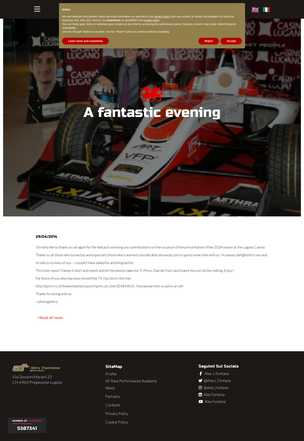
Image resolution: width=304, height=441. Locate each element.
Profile (111, 373)
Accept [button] (231, 41)
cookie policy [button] (151, 20)
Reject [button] (209, 41)
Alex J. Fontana (217, 373)
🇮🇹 (266, 9)
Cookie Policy (116, 422)
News (110, 387)
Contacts (112, 405)
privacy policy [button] (162, 16)
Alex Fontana (214, 394)
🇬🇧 (255, 9)
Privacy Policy (117, 413)
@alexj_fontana (216, 387)
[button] (37, 9)
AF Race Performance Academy (131, 380)
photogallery (48, 301)
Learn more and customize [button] (85, 41)
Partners (112, 396)
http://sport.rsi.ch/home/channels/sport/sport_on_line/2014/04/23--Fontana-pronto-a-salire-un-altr (110, 286)
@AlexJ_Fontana (217, 380)
